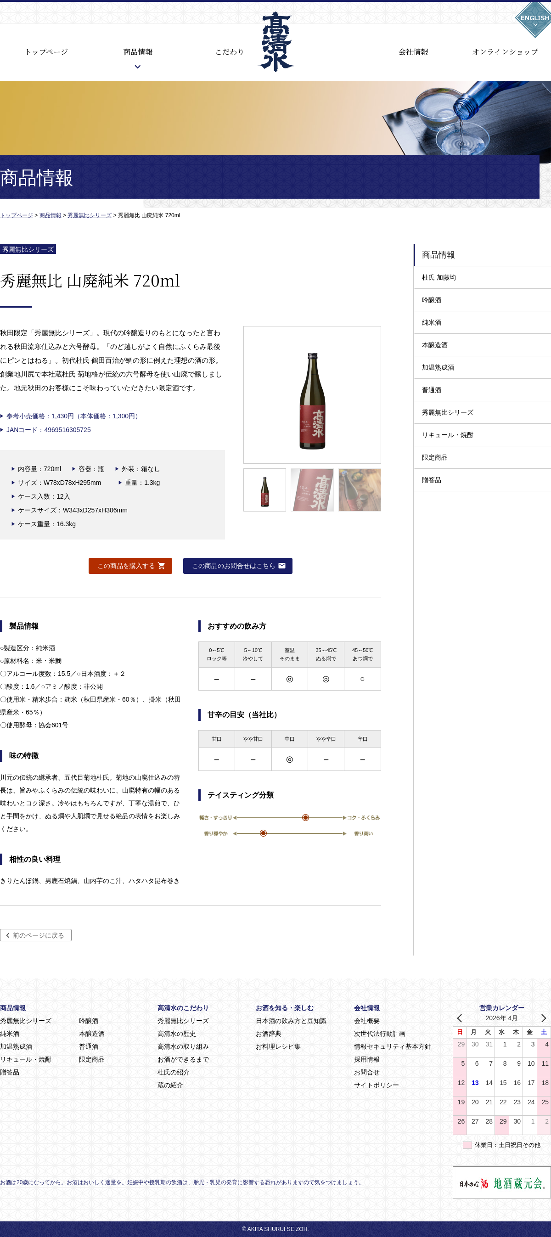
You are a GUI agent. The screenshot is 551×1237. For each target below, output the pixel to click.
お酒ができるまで (183, 1059)
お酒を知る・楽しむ (285, 1008)
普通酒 (431, 390)
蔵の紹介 (170, 1085)
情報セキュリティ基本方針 (392, 1046)
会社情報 (413, 51)
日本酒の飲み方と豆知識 (291, 1020)
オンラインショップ (505, 51)
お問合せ (367, 1072)
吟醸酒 (431, 300)
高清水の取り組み (183, 1046)
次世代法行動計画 (379, 1033)
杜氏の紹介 (173, 1072)
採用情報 (367, 1059)
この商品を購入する (126, 565)
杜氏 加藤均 (439, 277)
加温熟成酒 (438, 367)
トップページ (46, 51)
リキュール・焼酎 (447, 435)
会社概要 (367, 1020)
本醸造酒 (435, 345)
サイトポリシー (376, 1085)
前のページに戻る (38, 935)
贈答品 (431, 480)
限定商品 (435, 457)
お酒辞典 (268, 1033)
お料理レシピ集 (278, 1046)
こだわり (229, 51)
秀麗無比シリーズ (447, 412)
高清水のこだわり (183, 1008)
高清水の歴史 (176, 1033)
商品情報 (137, 51)
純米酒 (431, 322)
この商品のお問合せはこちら (234, 565)
